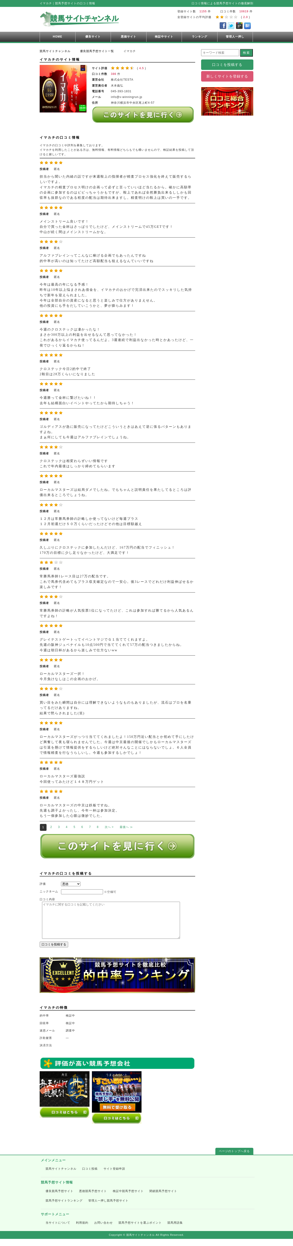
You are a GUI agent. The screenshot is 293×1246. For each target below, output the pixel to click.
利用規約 (82, 1229)
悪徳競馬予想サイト (93, 1198)
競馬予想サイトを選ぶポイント (140, 1229)
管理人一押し (235, 36)
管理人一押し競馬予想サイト (108, 1207)
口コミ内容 (47, 899)
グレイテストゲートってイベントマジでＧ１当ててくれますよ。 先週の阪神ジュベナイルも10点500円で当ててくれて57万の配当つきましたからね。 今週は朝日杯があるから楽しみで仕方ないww (112, 645)
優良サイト (93, 36)
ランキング (199, 36)
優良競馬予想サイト (59, 1198)
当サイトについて (58, 1229)
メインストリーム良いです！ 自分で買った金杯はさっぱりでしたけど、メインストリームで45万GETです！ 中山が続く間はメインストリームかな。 (106, 227)
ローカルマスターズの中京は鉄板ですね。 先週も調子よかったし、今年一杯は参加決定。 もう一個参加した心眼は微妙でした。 (79, 810)
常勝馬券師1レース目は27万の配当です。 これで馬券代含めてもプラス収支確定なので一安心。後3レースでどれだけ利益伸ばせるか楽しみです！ (117, 581)
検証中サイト (164, 36)
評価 (43, 884)
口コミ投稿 (90, 1176)
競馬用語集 (175, 1229)
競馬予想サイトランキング (64, 1207)
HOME (57, 36)
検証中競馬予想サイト (128, 1198)
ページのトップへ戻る (234, 1158)
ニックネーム (49, 891)
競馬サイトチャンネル (61, 1176)
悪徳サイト (128, 36)
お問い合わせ (103, 1229)
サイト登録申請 (114, 1176)
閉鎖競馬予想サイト (163, 1198)
